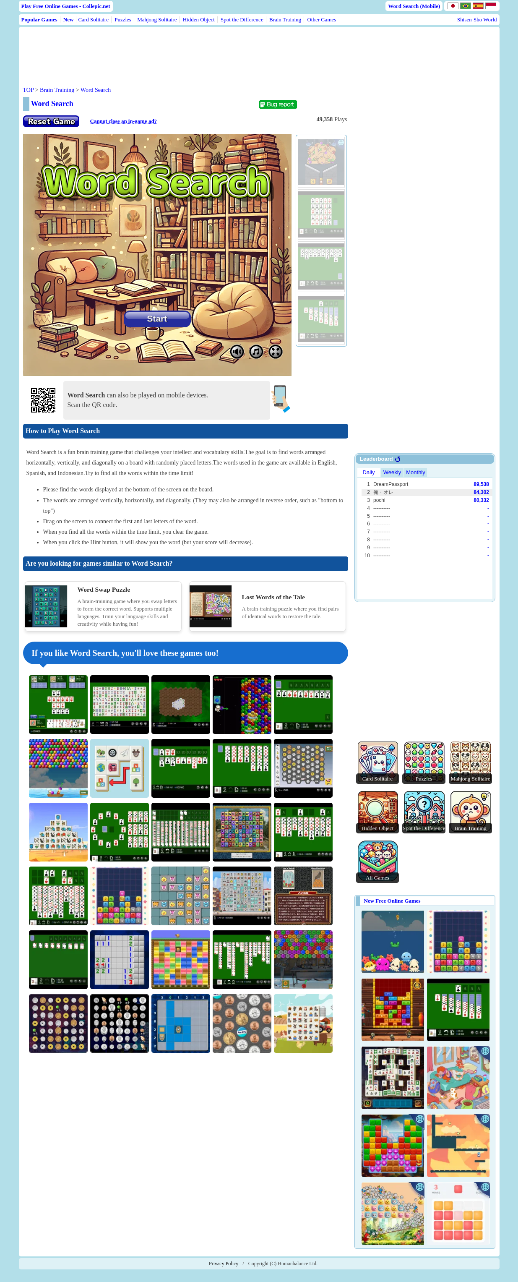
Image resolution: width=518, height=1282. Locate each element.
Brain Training (285, 19)
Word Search (96, 90)
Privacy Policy (223, 1263)
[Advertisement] (183, 50)
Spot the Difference (242, 19)
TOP (28, 90)
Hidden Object (199, 19)
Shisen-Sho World (477, 19)
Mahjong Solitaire (157, 19)
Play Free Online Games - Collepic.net (65, 6)
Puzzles (123, 19)
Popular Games (39, 19)
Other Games (321, 19)
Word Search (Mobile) (414, 6)
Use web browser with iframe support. (424, 532)
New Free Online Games (392, 901)
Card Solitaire (93, 19)
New (68, 19)
